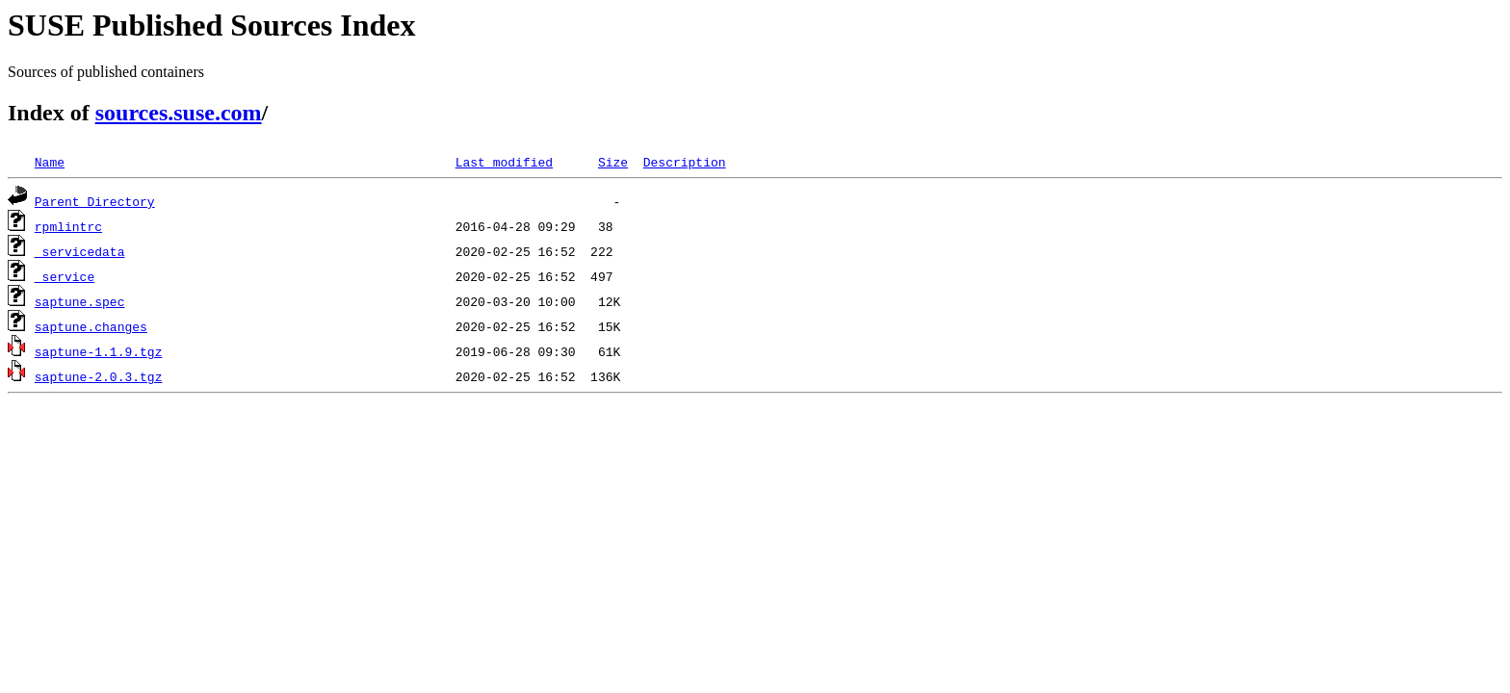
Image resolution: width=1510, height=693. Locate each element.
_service (64, 276)
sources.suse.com (178, 112)
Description (684, 161)
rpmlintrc (68, 226)
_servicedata (80, 251)
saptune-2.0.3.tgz (99, 376)
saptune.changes (91, 326)
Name (50, 161)
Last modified (504, 161)
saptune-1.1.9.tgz (99, 351)
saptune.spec (80, 301)
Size (613, 161)
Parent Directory (95, 201)
